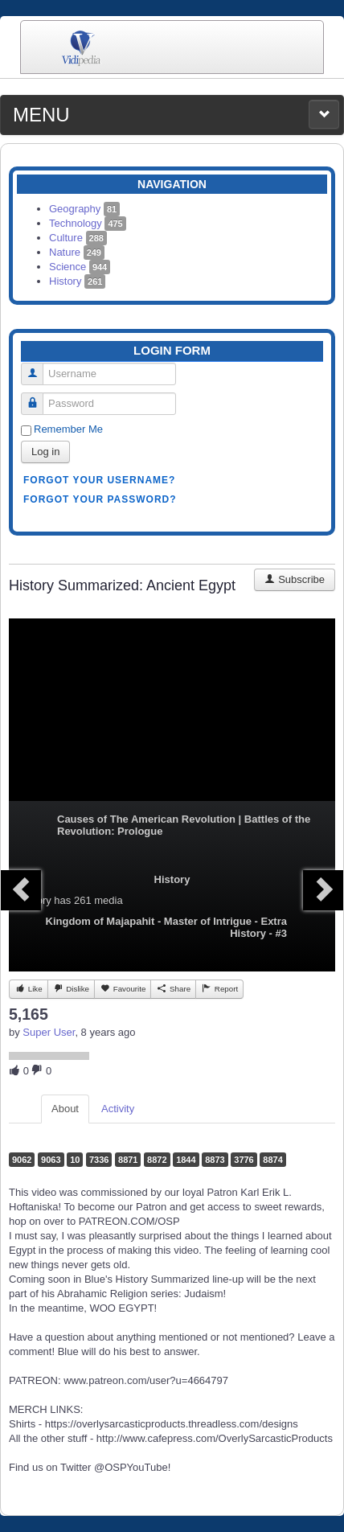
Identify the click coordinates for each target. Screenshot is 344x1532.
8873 (214, 1159)
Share (173, 988)
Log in (45, 452)
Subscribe (294, 579)
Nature (76, 252)
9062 (21, 1159)
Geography (84, 209)
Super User (49, 1032)
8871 (127, 1159)
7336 (99, 1159)
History (77, 281)
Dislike (71, 988)
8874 (272, 1159)
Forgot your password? (100, 499)
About (65, 1109)
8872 (156, 1159)
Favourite (122, 988)
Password (38, 396)
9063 (50, 1159)
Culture (78, 238)
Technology (87, 223)
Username (38, 367)
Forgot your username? (99, 480)
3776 (243, 1159)
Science (79, 267)
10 (75, 1159)
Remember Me (68, 429)
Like (28, 988)
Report (219, 988)
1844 (185, 1159)
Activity (117, 1109)
